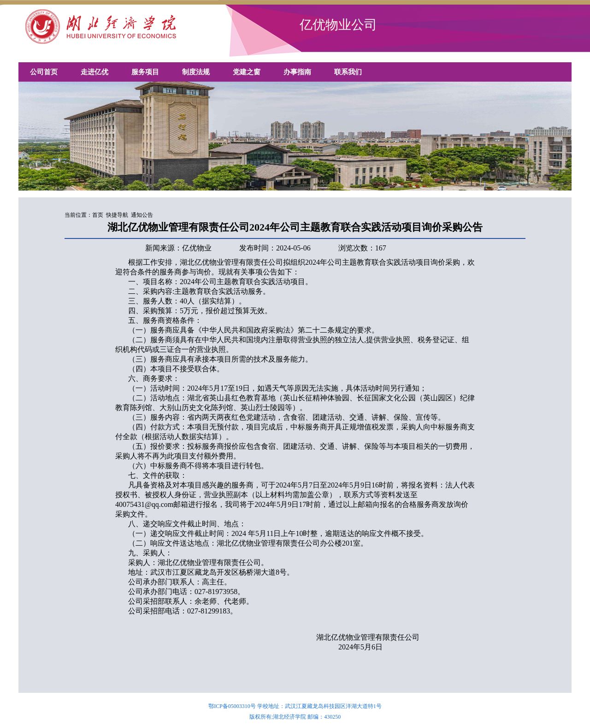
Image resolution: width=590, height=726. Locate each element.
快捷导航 (117, 215)
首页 (97, 215)
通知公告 (142, 215)
